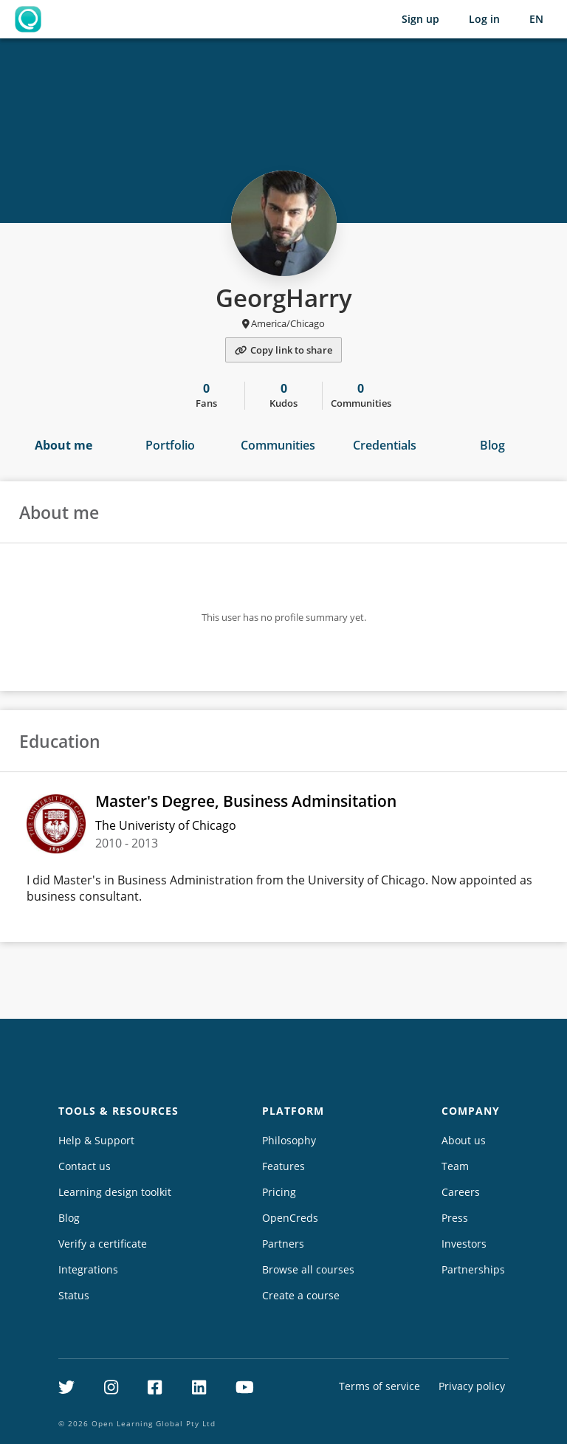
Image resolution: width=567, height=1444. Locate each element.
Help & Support (96, 1140)
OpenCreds (290, 1218)
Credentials (384, 445)
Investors (464, 1244)
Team (455, 1166)
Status (73, 1295)
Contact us (84, 1166)
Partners (283, 1244)
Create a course (301, 1295)
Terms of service (379, 1386)
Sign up (420, 19)
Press (454, 1218)
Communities (278, 445)
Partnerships (473, 1269)
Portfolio (170, 445)
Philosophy (289, 1140)
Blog (492, 445)
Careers (460, 1192)
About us (463, 1140)
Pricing (279, 1192)
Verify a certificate (102, 1244)
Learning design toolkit (114, 1192)
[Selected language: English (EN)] (536, 19)
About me (63, 445)
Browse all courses (308, 1269)
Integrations (88, 1269)
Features (283, 1166)
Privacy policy (472, 1386)
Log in (484, 19)
